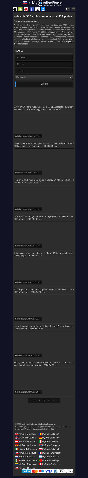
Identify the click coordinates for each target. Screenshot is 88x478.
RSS (52, 429)
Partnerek (19, 427)
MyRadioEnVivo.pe (49, 464)
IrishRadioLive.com (26, 449)
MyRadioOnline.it (48, 441)
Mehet (44, 84)
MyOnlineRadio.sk (25, 434)
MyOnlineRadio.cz (25, 453)
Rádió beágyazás (32, 427)
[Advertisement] (44, 95)
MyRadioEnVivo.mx (26, 460)
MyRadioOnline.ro (49, 434)
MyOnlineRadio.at (25, 441)
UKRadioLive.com (25, 438)
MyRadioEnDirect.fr (49, 453)
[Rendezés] (44, 77)
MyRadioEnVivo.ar (49, 456)
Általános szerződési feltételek (37, 429)
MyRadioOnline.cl (25, 468)
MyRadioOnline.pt (49, 460)
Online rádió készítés (49, 427)
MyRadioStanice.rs (49, 445)
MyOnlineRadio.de (49, 438)
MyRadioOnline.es (25, 445)
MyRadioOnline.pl (49, 449)
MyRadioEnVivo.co (26, 464)
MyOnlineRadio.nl (25, 456)
